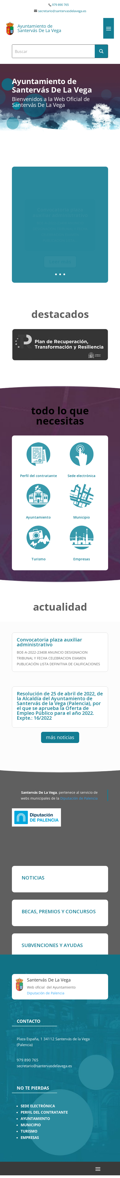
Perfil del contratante (38, 475)
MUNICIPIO (31, 1124)
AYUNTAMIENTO (35, 1118)
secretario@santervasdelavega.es (62, 11)
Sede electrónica (81, 475)
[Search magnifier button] (101, 51)
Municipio (81, 517)
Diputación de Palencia (79, 798)
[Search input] (53, 51)
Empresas (81, 559)
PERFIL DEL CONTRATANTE (44, 1112)
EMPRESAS (30, 1137)
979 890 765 (60, 5)
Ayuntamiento (38, 517)
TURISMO (29, 1131)
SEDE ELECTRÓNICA (38, 1106)
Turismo (38, 559)
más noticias (60, 737)
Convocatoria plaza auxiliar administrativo (49, 642)
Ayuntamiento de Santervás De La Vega (39, 28)
